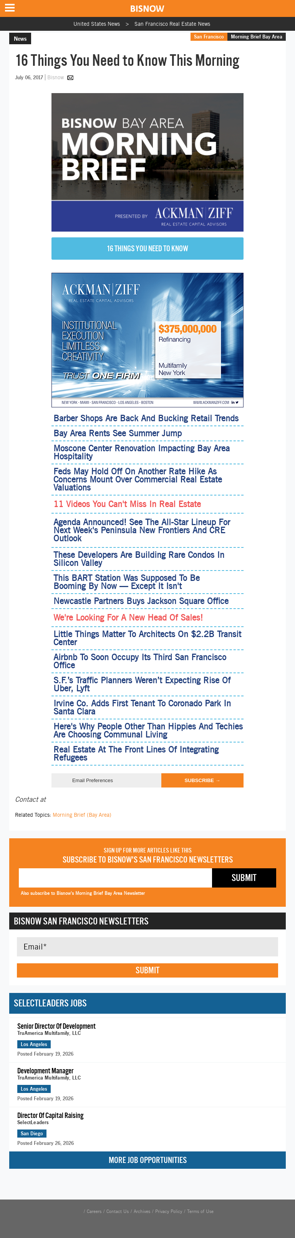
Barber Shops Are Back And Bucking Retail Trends (146, 418)
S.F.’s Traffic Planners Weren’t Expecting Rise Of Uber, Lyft (141, 684)
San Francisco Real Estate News (172, 24)
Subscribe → (202, 780)
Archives (142, 1211)
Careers (94, 1211)
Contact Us (117, 1211)
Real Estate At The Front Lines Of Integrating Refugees (136, 753)
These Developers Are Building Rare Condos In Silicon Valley (138, 559)
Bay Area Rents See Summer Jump (117, 433)
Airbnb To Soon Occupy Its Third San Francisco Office (139, 661)
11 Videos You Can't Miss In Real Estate (127, 504)
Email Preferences (92, 780)
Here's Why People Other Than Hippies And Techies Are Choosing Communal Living (148, 730)
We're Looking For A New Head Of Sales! (128, 618)
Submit (147, 970)
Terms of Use (200, 1211)
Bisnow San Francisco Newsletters (81, 921)
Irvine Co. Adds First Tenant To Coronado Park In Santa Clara (142, 707)
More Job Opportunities (148, 1160)
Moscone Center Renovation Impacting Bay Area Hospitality (141, 452)
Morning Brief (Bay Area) (82, 815)
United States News (96, 24)
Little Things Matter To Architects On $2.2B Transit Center (147, 638)
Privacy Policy (168, 1211)
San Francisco (209, 36)
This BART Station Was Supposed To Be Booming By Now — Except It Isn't (126, 582)
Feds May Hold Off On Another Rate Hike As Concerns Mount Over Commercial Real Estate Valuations (137, 479)
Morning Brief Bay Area (256, 36)
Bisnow (55, 77)
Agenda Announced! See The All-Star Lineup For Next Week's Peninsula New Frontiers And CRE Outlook (141, 530)
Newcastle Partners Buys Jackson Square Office (141, 601)
